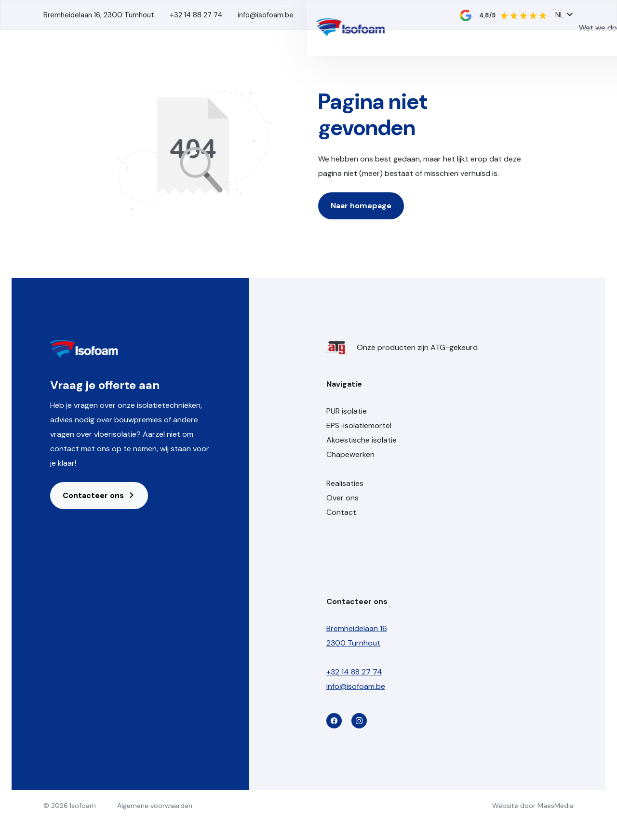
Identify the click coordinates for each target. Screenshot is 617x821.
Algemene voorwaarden (154, 805)
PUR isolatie (346, 411)
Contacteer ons (99, 495)
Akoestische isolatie (361, 440)
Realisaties (414, 64)
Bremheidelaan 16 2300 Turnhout (356, 635)
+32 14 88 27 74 (196, 15)
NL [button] (564, 15)
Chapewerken (350, 454)
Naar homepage (361, 206)
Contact (532, 64)
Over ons (468, 64)
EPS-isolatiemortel (358, 425)
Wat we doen (341, 64)
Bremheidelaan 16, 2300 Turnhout (98, 15)
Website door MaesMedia (533, 805)
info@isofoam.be (266, 15)
